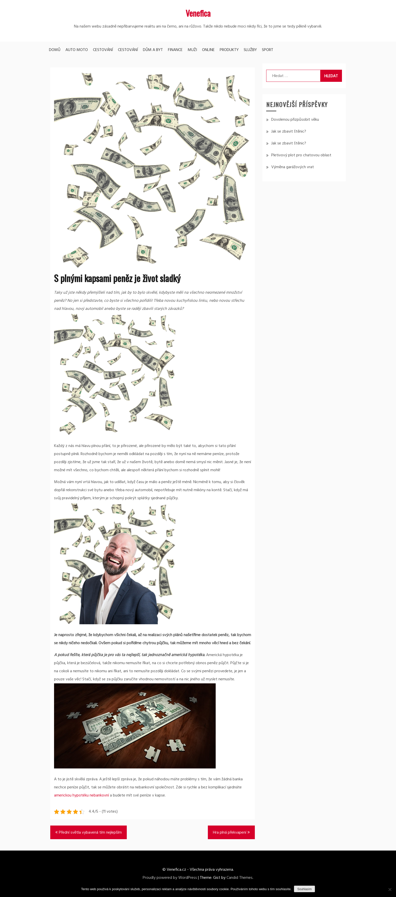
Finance (175, 50)
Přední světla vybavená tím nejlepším (90, 832)
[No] (389, 889)
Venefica (198, 13)
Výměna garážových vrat (292, 167)
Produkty (229, 50)
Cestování (103, 50)
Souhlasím (304, 889)
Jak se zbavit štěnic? (288, 131)
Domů (54, 50)
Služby (250, 50)
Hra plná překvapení (229, 832)
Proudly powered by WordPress (170, 878)
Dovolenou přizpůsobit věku (295, 119)
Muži (192, 50)
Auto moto (76, 50)
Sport (267, 50)
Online (208, 50)
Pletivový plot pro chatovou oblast (301, 155)
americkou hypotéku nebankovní (81, 795)
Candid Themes (240, 878)
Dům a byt (153, 50)
